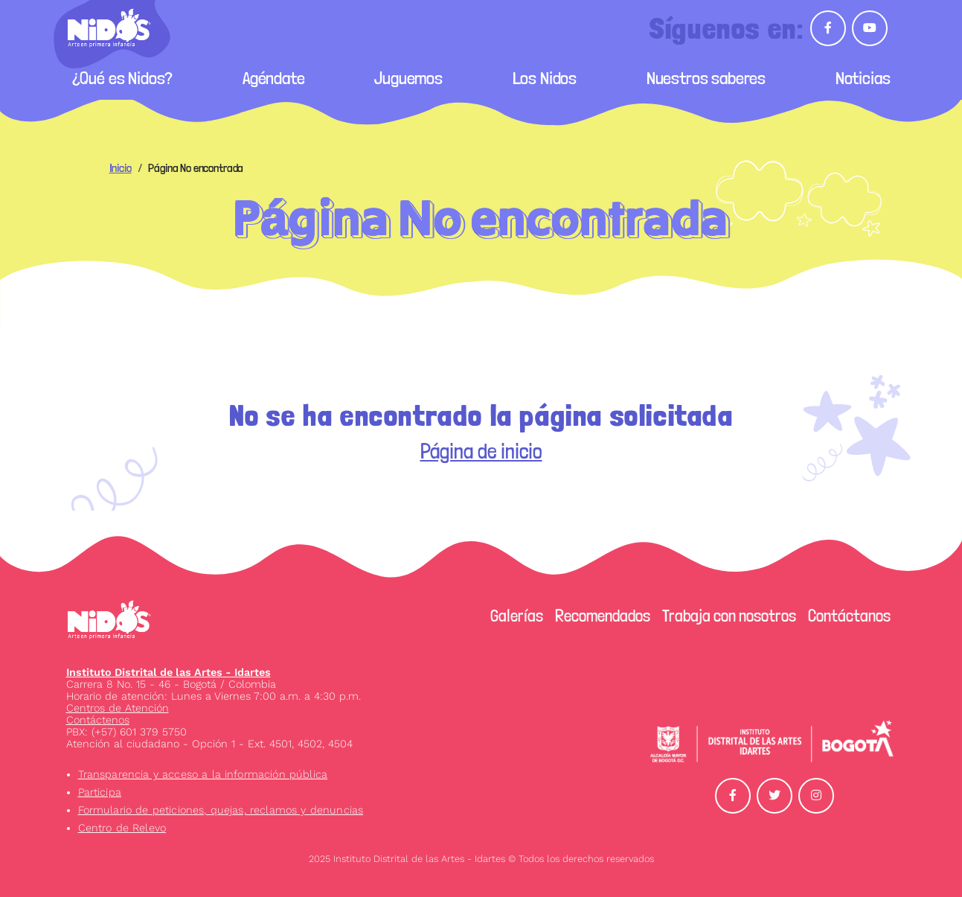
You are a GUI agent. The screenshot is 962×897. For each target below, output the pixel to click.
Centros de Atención (117, 708)
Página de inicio (481, 451)
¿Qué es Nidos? (122, 78)
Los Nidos (545, 78)
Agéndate (274, 78)
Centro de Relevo (122, 828)
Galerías (516, 615)
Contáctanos (849, 615)
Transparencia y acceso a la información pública (203, 774)
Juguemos (408, 78)
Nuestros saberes (706, 78)
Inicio (120, 168)
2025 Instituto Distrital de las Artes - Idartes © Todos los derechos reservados (481, 858)
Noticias (863, 78)
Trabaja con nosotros (729, 615)
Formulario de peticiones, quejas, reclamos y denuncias (221, 810)
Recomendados (602, 615)
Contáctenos (97, 720)
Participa (99, 792)
